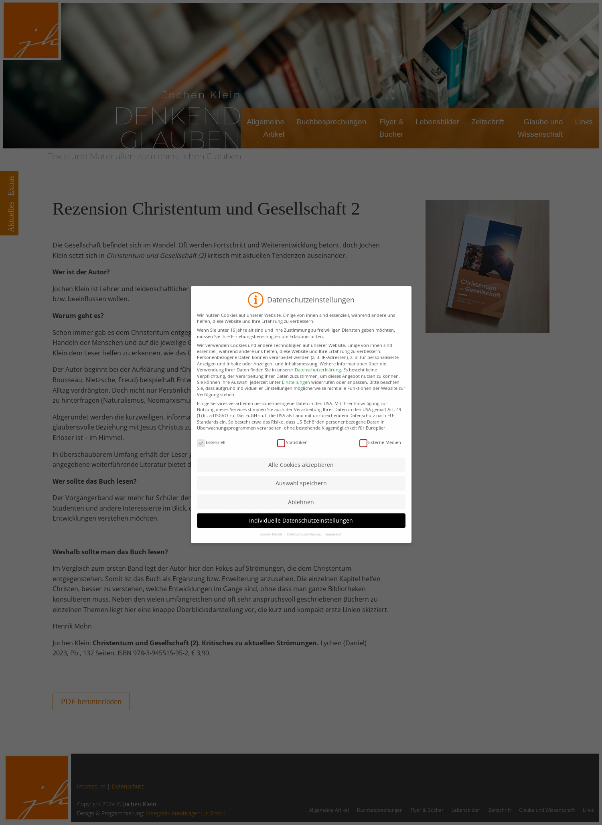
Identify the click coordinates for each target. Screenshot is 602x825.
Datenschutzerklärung (318, 397)
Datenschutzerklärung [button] (304, 561)
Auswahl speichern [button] (301, 511)
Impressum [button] (333, 561)
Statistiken (292, 470)
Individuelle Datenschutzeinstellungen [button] (301, 548)
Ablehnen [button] (301, 529)
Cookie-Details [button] (271, 561)
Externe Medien (380, 470)
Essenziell (211, 470)
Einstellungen (296, 410)
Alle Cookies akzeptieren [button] (301, 492)
